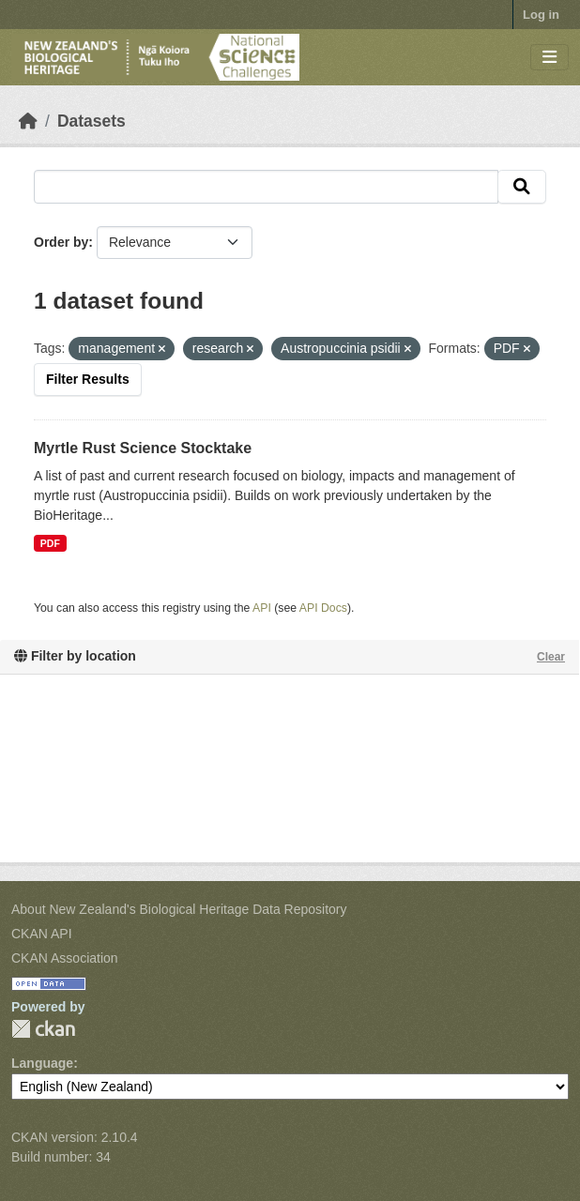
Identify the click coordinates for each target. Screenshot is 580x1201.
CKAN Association (64, 957)
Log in (541, 15)
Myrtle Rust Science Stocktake (143, 448)
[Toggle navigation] (549, 57)
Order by (61, 242)
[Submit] (521, 187)
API (261, 608)
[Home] (28, 121)
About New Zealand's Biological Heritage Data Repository (179, 909)
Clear (551, 656)
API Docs (323, 608)
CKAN (43, 1029)
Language (42, 1063)
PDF (50, 543)
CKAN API (41, 933)
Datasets (91, 121)
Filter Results (88, 379)
